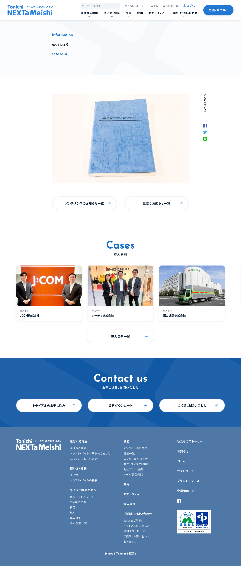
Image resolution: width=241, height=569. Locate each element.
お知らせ (183, 451)
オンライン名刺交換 (135, 448)
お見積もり (130, 541)
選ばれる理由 (89, 13)
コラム (154, 6)
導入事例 (75, 518)
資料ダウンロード (120, 405)
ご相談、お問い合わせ (192, 405)
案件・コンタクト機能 (136, 464)
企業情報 (183, 491)
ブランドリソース (188, 481)
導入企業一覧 (170, 6)
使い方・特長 (112, 13)
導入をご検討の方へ (83, 490)
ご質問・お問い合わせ (183, 13)
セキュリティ (156, 13)
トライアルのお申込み (137, 526)
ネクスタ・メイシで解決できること (90, 453)
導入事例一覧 (120, 336)
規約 (73, 512)
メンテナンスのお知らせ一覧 (84, 203)
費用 (140, 13)
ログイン (191, 5)
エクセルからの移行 (136, 459)
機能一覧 (129, 453)
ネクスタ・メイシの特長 (84, 480)
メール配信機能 (133, 474)
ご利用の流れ (78, 502)
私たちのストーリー (135, 6)
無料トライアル (79, 497)
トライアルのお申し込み (49, 405)
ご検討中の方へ (218, 10)
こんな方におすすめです (84, 459)
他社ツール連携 (133, 469)
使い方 (74, 475)
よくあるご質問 (133, 520)
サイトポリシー (187, 471)
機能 (128, 13)
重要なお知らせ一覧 (156, 203)
